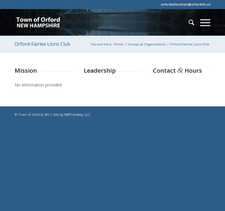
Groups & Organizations (147, 44)
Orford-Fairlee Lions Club (42, 44)
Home (119, 44)
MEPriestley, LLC (77, 114)
